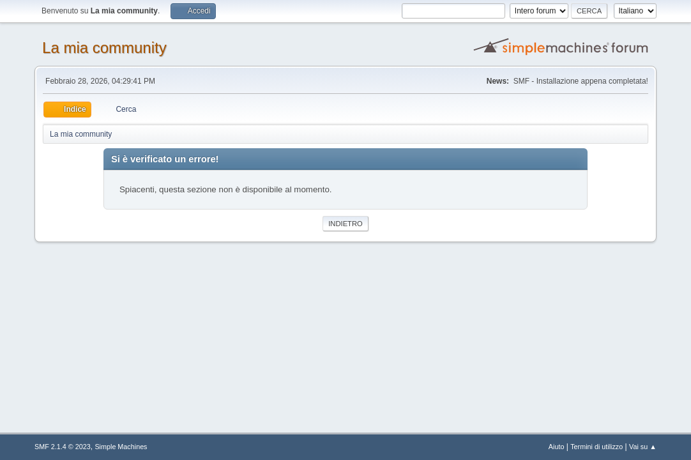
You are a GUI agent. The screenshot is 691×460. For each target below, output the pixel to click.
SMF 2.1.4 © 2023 (62, 446)
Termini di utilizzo (596, 446)
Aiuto (557, 446)
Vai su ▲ (643, 446)
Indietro (345, 223)
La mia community (104, 47)
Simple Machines (121, 446)
